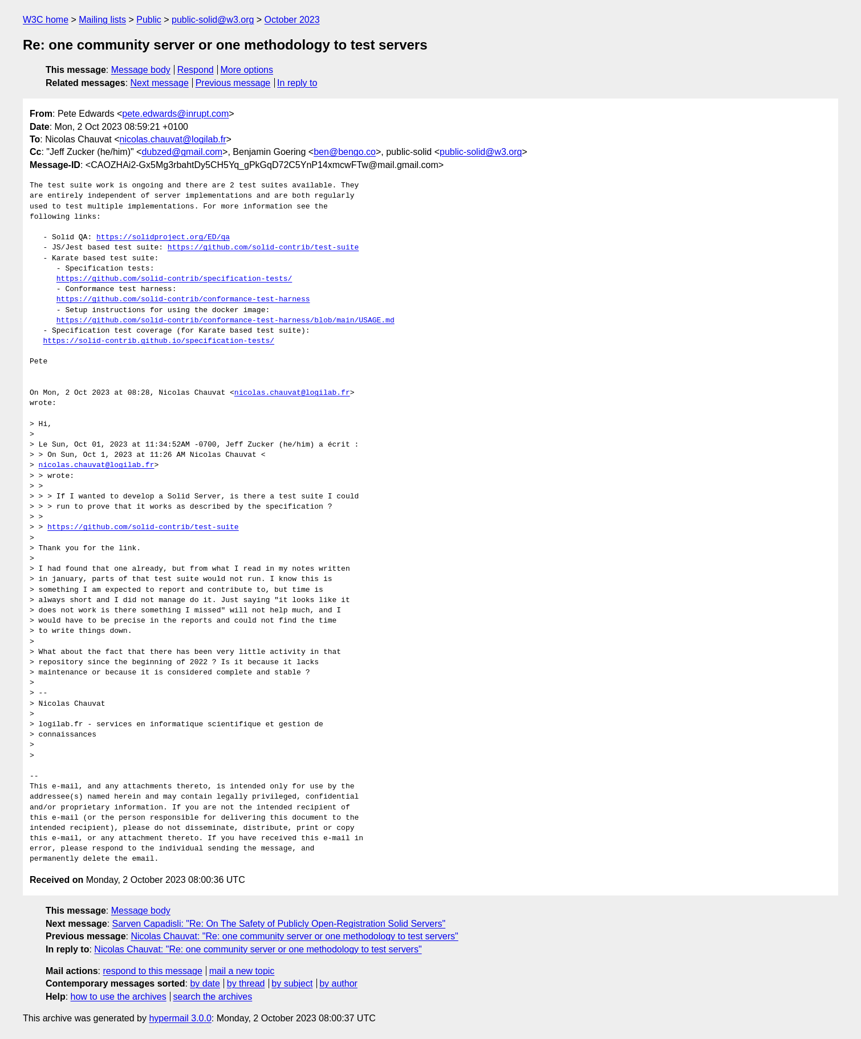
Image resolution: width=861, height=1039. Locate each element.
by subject (291, 983)
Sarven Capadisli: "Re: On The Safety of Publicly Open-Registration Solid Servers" (279, 923)
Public (148, 19)
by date (205, 983)
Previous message (233, 83)
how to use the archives (118, 996)
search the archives (213, 996)
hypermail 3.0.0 (180, 1018)
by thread (246, 983)
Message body (140, 70)
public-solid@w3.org (213, 19)
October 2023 (292, 19)
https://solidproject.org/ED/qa (163, 237)
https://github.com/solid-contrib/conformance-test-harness (183, 299)
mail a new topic (242, 971)
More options (247, 70)
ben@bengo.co (345, 152)
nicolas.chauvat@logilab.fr (173, 139)
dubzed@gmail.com (181, 152)
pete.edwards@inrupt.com (175, 113)
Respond (195, 70)
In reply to (297, 83)
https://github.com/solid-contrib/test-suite (263, 248)
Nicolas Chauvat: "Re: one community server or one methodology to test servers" (294, 936)
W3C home (45, 19)
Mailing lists (102, 19)
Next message (160, 83)
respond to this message (152, 971)
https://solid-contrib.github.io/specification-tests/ (158, 341)
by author (338, 983)
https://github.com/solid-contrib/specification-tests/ (174, 279)
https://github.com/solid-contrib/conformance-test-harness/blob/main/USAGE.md (225, 321)
